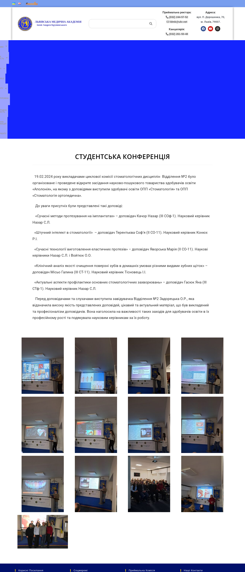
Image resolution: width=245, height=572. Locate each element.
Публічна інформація (186, 47)
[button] (41, 46)
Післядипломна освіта (132, 47)
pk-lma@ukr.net (136, 507)
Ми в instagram (79, 507)
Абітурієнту (206, 47)
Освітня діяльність (66, 46)
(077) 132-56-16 (133, 492)
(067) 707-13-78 (133, 500)
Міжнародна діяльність (159, 47)
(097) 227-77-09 (133, 496)
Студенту (110, 46)
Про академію (41, 46)
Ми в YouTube (79, 499)
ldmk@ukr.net (198, 531)
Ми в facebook (79, 492)
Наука (86, 46)
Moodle (97, 47)
